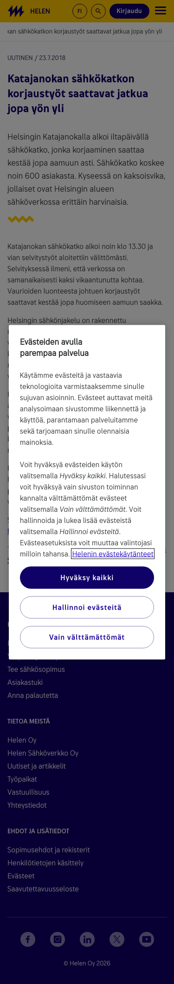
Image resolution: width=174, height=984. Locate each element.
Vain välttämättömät (87, 636)
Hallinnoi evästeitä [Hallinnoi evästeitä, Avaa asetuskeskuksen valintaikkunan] (87, 606)
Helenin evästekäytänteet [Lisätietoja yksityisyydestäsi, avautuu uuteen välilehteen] (112, 553)
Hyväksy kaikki (87, 577)
